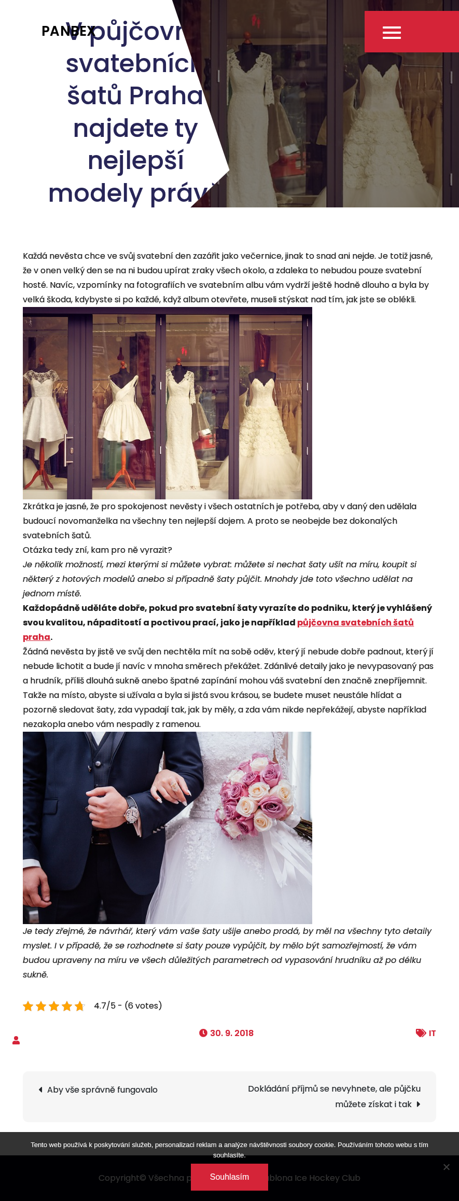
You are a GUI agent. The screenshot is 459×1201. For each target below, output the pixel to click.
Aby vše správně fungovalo (102, 1090)
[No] (446, 1167)
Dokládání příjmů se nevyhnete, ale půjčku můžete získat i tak (334, 1096)
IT (432, 1033)
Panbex (68, 31)
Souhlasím (229, 1176)
